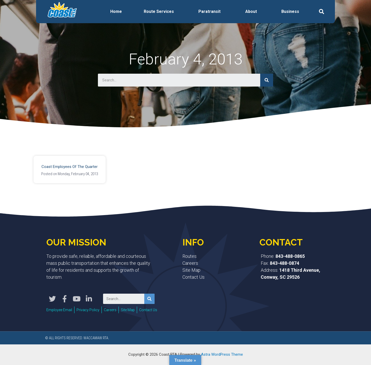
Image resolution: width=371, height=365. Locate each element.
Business (290, 11)
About (251, 11)
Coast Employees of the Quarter (69, 166)
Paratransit (209, 11)
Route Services (159, 11)
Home (116, 11)
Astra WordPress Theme (222, 354)
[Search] (266, 80)
